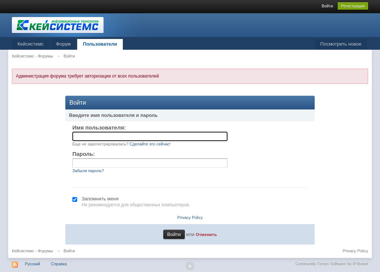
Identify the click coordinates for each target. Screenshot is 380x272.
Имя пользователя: (99, 127)
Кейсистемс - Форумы (32, 251)
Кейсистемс (30, 44)
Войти (327, 6)
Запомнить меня (100, 198)
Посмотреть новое (340, 44)
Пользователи (100, 44)
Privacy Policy (190, 217)
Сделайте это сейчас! (150, 144)
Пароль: (83, 154)
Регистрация (353, 6)
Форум (63, 44)
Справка (59, 264)
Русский (32, 264)
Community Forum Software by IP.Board (331, 264)
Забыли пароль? (88, 170)
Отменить (206, 234)
